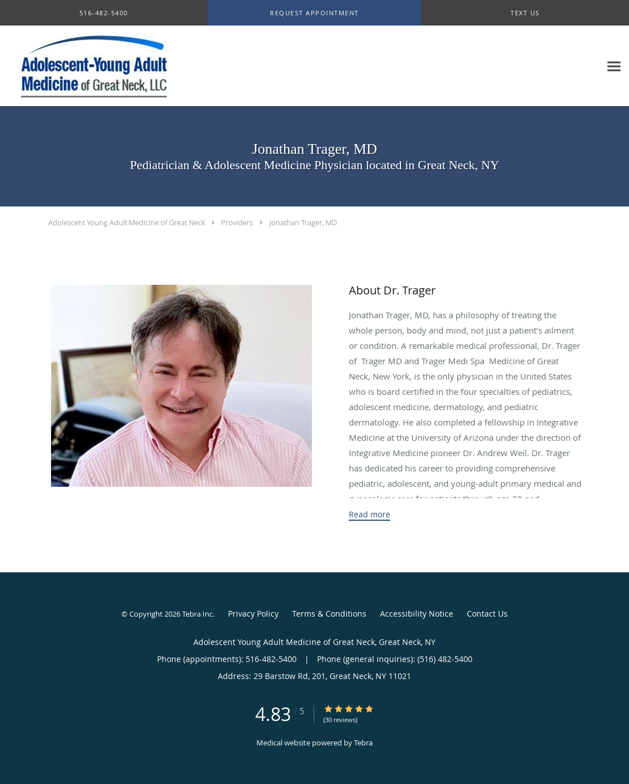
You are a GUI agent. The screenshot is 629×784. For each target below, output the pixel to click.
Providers (237, 222)
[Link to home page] (93, 66)
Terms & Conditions (329, 613)
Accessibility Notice (416, 613)
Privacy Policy (253, 613)
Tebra (363, 742)
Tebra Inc (197, 614)
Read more (369, 514)
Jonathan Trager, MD (303, 222)
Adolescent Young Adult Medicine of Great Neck (126, 222)
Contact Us (487, 613)
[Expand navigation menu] (614, 66)
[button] (314, 13)
